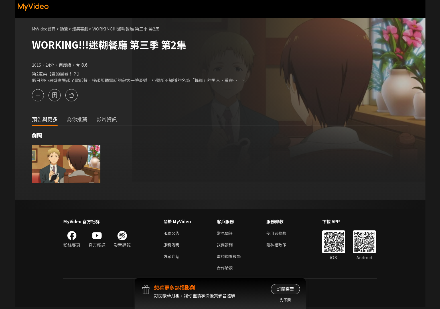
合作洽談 (225, 270)
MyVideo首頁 (45, 29)
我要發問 (225, 246)
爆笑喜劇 (83, 29)
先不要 (285, 299)
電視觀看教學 (229, 258)
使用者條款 (278, 234)
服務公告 (172, 234)
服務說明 (172, 246)
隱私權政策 (278, 246)
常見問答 (225, 234)
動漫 (66, 29)
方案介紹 (172, 258)
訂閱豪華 (285, 289)
